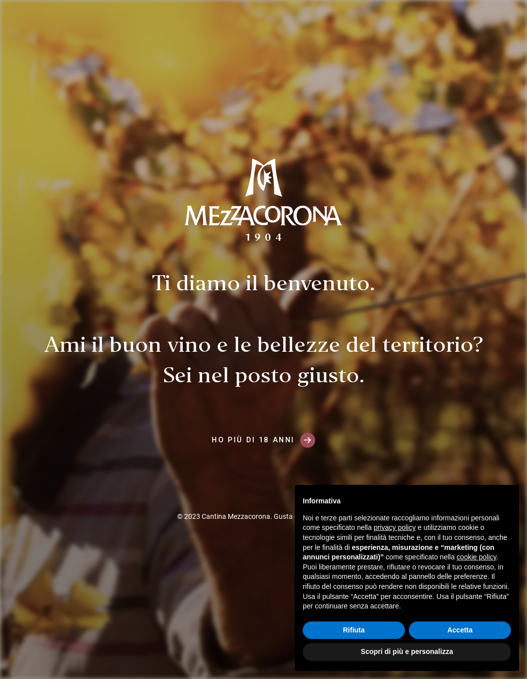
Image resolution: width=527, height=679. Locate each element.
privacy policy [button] (395, 527)
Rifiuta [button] (354, 630)
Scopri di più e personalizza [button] (407, 651)
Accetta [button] (460, 630)
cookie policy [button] (476, 557)
